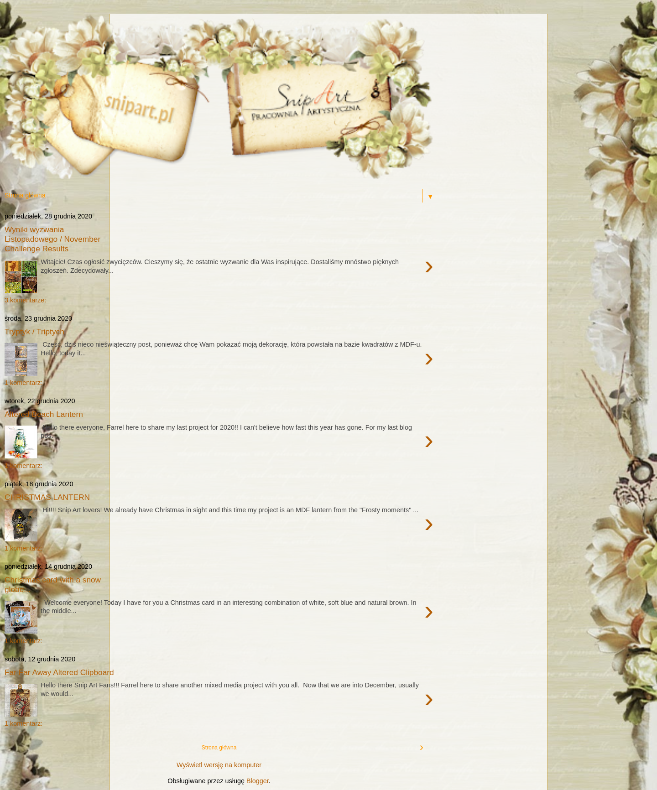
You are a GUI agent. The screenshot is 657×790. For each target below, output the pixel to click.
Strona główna (219, 747)
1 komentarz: (23, 382)
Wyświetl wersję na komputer (219, 765)
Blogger (257, 781)
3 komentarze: (25, 300)
